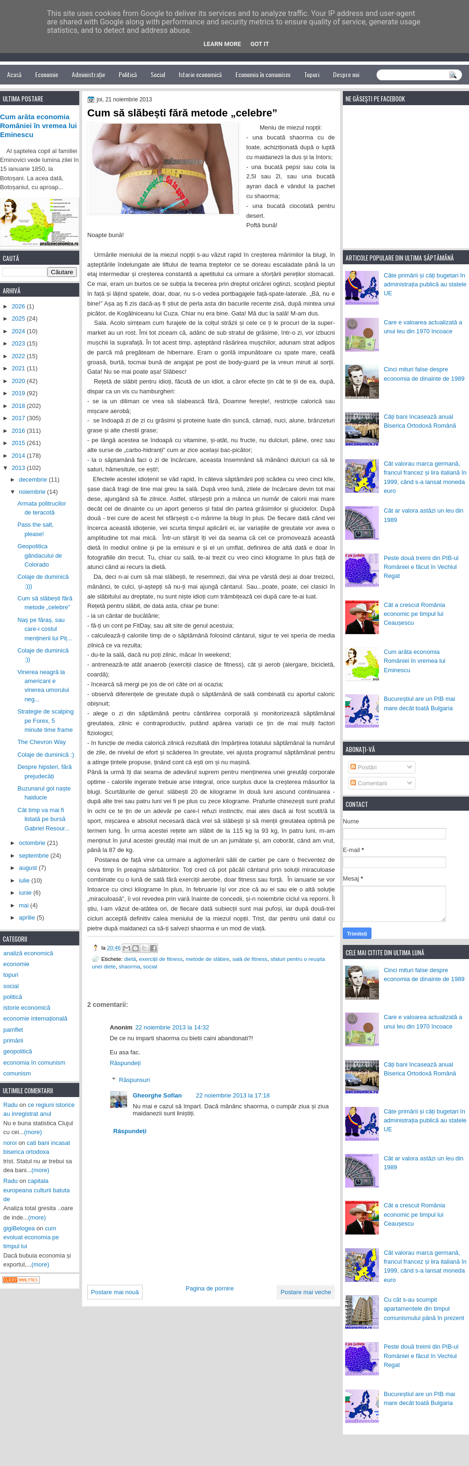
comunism (17, 1073)
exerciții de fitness (161, 959)
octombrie (33, 842)
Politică (128, 74)
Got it (259, 43)
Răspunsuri (134, 1079)
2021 (19, 368)
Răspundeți (125, 1063)
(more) (33, 1132)
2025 (19, 318)
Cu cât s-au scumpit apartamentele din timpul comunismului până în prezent (424, 1308)
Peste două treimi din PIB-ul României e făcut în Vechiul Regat (421, 567)
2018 (19, 405)
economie (16, 963)
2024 (19, 331)
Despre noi (346, 74)
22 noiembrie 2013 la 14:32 (172, 1027)
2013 (19, 467)
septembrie (34, 855)
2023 (19, 343)
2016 (19, 430)
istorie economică (26, 1007)
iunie (26, 892)
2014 (19, 455)
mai (24, 905)
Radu (10, 1104)
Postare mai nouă (115, 1292)
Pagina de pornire (210, 1288)
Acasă (14, 74)
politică (12, 996)
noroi (10, 1142)
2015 (19, 442)
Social (158, 74)
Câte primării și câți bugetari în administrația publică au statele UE (425, 284)
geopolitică (17, 1051)
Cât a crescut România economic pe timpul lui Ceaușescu (414, 614)
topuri (10, 974)
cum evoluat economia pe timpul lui (31, 1237)
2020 (19, 380)
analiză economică (28, 953)
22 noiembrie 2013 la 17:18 (233, 1095)
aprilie (28, 917)
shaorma (129, 966)
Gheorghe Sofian (157, 1095)
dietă (130, 959)
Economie (46, 74)
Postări (363, 767)
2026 (19, 306)
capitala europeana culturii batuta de (36, 1190)
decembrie (34, 479)
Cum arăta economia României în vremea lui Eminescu (415, 661)
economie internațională (35, 1018)
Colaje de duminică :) (45, 754)
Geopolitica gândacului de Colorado (39, 555)
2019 (19, 393)
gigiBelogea (19, 1228)
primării (13, 1040)
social (150, 966)
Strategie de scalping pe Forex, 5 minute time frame (45, 720)
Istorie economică (200, 74)
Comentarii (368, 783)
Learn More (222, 43)
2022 (19, 356)
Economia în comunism (262, 74)
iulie (25, 880)
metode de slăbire (207, 959)
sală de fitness (249, 959)
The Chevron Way (41, 741)
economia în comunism (34, 1062)
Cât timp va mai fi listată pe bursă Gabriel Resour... (43, 819)
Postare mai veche (305, 1292)
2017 (19, 418)
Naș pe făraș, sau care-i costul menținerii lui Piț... (44, 629)
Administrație (88, 74)
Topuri (311, 74)
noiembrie (33, 491)
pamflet (13, 1029)
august (28, 867)
